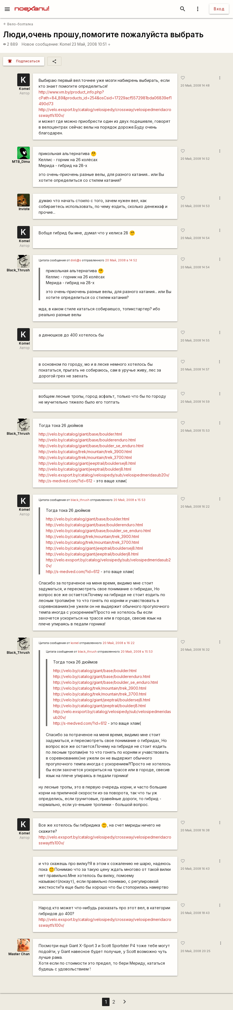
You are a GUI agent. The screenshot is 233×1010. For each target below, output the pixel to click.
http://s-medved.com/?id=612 (65, 480)
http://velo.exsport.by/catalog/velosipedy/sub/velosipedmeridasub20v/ (104, 475)
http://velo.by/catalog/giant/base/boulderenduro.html (87, 440)
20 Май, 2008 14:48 (195, 85)
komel (75, 643)
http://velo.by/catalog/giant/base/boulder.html (80, 434)
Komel (65, 44)
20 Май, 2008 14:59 (195, 402)
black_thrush (80, 500)
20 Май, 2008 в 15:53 (129, 500)
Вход (219, 8)
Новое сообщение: (40, 44)
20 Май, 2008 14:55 (195, 340)
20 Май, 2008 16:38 (195, 830)
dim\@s (76, 260)
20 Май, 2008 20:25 (195, 951)
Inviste (24, 209)
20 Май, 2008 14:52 (195, 159)
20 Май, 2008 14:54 (195, 238)
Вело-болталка (18, 24)
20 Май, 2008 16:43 (195, 869)
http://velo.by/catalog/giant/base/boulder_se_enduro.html (91, 445)
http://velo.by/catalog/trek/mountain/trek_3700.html (85, 457)
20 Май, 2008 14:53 (195, 206)
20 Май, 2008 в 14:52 (121, 260)
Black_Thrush (18, 270)
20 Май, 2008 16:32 (195, 650)
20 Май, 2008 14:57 (194, 369)
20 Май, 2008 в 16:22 (119, 643)
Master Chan (19, 954)
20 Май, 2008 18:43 (195, 913)
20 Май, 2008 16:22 (195, 506)
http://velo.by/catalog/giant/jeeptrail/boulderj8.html (85, 469)
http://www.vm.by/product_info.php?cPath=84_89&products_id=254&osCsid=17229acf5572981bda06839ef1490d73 (105, 98)
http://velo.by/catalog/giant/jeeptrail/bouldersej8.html (87, 463)
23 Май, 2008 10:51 (91, 44)
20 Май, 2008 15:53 (195, 430)
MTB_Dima (21, 161)
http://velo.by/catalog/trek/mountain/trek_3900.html (85, 451)
